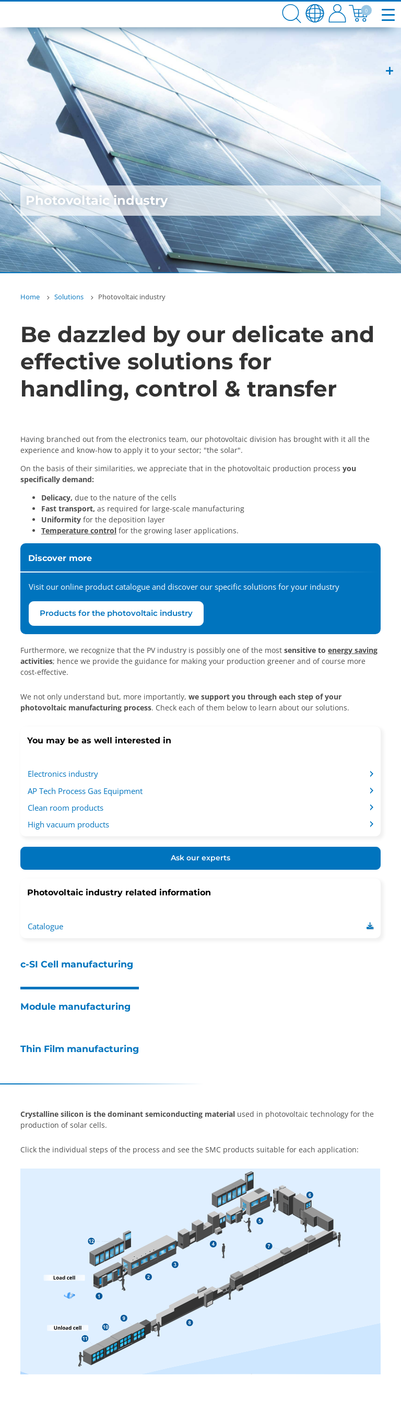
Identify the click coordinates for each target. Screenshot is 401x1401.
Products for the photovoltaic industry (116, 613)
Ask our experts (200, 857)
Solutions (69, 296)
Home (30, 296)
